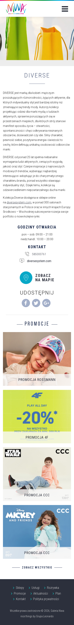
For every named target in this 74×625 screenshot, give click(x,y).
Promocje (20, 593)
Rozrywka (53, 588)
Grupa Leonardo (45, 616)
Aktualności (40, 593)
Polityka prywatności (46, 599)
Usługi (35, 588)
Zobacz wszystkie (37, 567)
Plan (58, 593)
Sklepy (20, 588)
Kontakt (21, 599)
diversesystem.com (19, 202)
